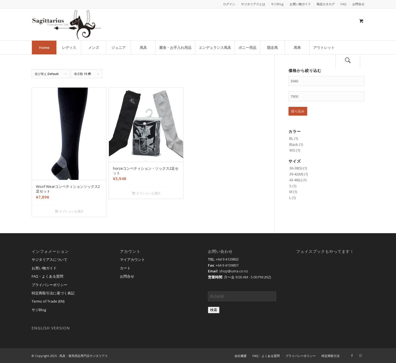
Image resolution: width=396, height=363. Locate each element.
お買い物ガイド (300, 4)
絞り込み (297, 111)
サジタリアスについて (49, 259)
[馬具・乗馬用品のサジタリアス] (66, 24)
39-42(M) (296, 174)
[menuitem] (229, 4)
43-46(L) (295, 179)
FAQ (343, 4)
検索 (213, 310)
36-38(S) (295, 168)
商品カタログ (326, 4)
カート (125, 268)
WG (292, 150)
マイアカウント (132, 259)
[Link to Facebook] (352, 355)
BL (291, 138)
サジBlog (277, 4)
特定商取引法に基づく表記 (53, 293)
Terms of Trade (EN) (48, 301)
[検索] (348, 61)
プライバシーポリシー (49, 284)
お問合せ (358, 4)
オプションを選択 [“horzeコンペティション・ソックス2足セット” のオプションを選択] (146, 193)
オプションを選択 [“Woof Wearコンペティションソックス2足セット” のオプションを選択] (69, 211)
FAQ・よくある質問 (47, 276)
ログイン (229, 4)
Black (293, 144)
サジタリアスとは (253, 4)
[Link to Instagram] (360, 355)
